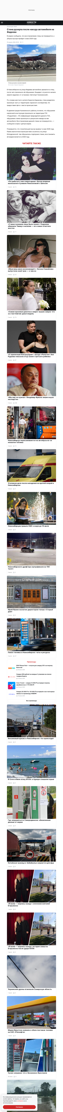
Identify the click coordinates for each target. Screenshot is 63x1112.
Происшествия (12, 26)
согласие (20, 1101)
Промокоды (31, 662)
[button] (31, 668)
